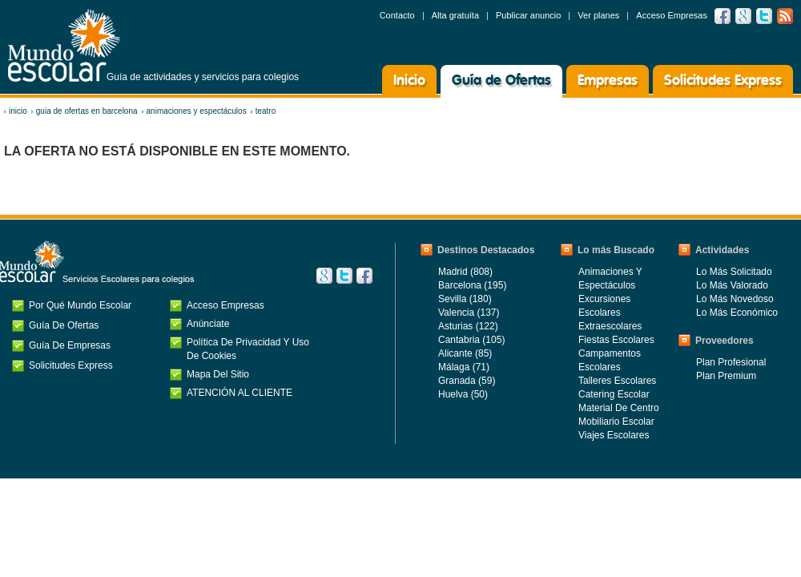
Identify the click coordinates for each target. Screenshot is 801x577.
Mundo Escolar (64, 45)
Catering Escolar (614, 394)
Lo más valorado (732, 285)
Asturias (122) (468, 326)
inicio (18, 111)
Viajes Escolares (614, 435)
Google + (743, 16)
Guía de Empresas (70, 345)
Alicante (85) (465, 353)
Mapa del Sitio (218, 374)
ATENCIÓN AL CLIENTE (239, 392)
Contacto (397, 15)
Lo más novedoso (735, 299)
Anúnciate (208, 323)
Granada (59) (466, 380)
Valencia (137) (469, 312)
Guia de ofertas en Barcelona (87, 111)
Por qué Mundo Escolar (80, 305)
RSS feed (785, 16)
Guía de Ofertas (501, 81)
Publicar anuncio (528, 15)
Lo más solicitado (734, 271)
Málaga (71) (463, 367)
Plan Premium (726, 375)
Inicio (409, 81)
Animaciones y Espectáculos (197, 111)
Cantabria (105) (471, 339)
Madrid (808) (465, 271)
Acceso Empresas (671, 15)
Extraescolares (610, 326)
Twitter (764, 16)
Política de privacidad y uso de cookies (248, 349)
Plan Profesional (731, 362)
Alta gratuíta (455, 15)
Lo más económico (737, 312)
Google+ (324, 276)
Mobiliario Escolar (616, 421)
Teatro (266, 111)
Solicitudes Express (723, 81)
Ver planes (598, 15)
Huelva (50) (463, 394)
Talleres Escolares (617, 380)
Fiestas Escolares (616, 339)
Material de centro (618, 408)
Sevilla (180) (465, 299)
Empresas (608, 81)
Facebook (722, 16)
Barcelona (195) (472, 285)
